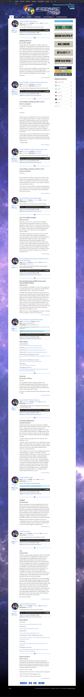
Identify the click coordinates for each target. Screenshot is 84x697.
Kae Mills (36, 408)
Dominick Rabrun (37, 86)
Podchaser (38, 34)
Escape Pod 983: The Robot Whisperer (32, 406)
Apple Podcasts (25, 34)
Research (16, 93)
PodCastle (28, 1)
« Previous (23, 690)
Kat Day (34, 485)
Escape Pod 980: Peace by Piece (30, 610)
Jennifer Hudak (26, 23)
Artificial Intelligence (14, 334)
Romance (13, 31)
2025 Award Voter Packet (61, 17)
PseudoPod (34, 1)
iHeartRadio (34, 34)
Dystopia (13, 550)
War (16, 621)
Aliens (16, 30)
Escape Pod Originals (48, 17)
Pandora (31, 34)
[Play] (21, 30)
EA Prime (16, 1)
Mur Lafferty (44, 204)
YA (16, 32)
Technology (14, 32)
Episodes (29, 17)
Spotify (29, 34)
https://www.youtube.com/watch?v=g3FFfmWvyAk (31, 367)
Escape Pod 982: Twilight (28, 483)
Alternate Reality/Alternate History (15, 92)
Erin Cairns (25, 612)
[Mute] (45, 30)
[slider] (33, 30)
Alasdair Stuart (26, 329)
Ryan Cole (25, 266)
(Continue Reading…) (45, 77)
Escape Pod (22, 1)
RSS (40, 34)
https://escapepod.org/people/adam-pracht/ (37, 356)
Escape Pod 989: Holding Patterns (31, 21)
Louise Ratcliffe (36, 539)
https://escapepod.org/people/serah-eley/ (35, 353)
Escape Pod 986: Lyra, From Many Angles (33, 202)
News (23, 17)
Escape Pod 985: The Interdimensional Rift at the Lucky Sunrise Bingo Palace (34, 263)
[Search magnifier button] (72, 21)
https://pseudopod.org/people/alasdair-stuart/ (38, 358)
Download (29, 32)
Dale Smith (25, 539)
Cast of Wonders (41, 1)
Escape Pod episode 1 (44, 333)
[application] (35, 30)
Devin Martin (35, 612)
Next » (42, 690)
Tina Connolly (45, 23)
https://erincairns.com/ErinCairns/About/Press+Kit (31, 351)
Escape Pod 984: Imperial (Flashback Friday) (32, 325)
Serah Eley (38, 327)
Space (16, 31)
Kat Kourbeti (37, 23)
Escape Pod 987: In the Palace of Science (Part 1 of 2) (33, 152)
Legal (10, 695)
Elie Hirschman (35, 266)
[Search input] (63, 21)
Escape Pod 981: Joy (26, 537)
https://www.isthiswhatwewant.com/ (28, 371)
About (16, 17)
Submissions (37, 17)
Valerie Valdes (25, 87)
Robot (13, 94)
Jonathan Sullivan (26, 327)
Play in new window (25, 32)
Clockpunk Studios (70, 695)
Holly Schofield (26, 408)
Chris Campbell (26, 86)
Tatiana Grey (35, 204)
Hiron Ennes (25, 204)
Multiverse (16, 271)
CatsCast (47, 1)
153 (39, 690)
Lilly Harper (25, 485)
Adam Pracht (29, 24)
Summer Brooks (30, 205)
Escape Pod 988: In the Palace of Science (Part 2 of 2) (33, 83)
